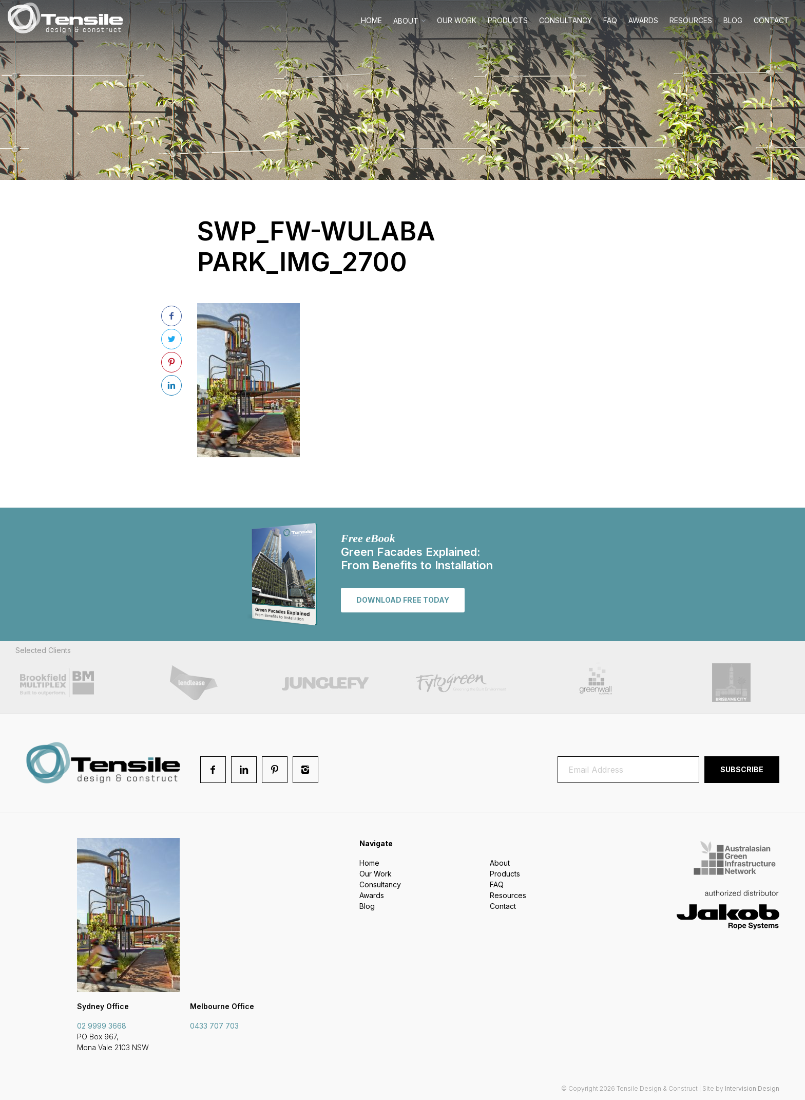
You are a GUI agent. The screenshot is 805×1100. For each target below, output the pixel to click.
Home (371, 20)
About (405, 20)
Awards (643, 20)
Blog (732, 20)
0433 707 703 (214, 1025)
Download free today (402, 599)
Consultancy (565, 20)
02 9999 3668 (101, 1025)
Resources (690, 20)
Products (508, 20)
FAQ (610, 20)
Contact (771, 20)
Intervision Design (752, 1088)
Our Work (456, 20)
